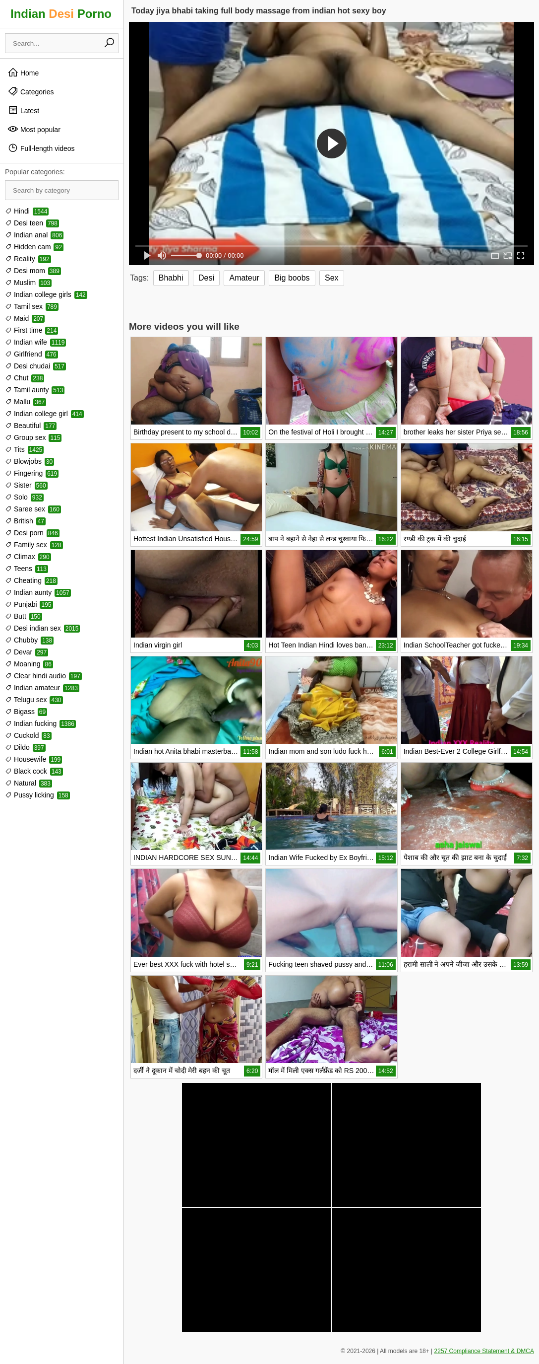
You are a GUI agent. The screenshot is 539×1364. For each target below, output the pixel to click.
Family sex (34, 545)
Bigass (26, 712)
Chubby (29, 640)
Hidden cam (34, 247)
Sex (332, 278)
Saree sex (33, 509)
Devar (26, 652)
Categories (30, 91)
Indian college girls (46, 294)
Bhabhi (171, 278)
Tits (24, 449)
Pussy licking (37, 795)
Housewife (33, 759)
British (25, 521)
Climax (28, 557)
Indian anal (34, 235)
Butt (23, 616)
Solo (24, 497)
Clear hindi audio (43, 676)
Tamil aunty (34, 390)
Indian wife (35, 342)
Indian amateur (42, 688)
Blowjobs (29, 461)
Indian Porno (61, 13)
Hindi (27, 211)
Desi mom (33, 271)
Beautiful (31, 426)
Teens (26, 569)
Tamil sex (32, 306)
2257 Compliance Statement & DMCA (484, 1351)
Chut (24, 378)
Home (23, 72)
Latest (23, 110)
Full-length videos (41, 148)
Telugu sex (34, 700)
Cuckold (28, 735)
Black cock (34, 771)
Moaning (29, 664)
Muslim (28, 283)
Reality (28, 259)
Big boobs (291, 278)
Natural (28, 783)
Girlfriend (31, 354)
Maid (25, 318)
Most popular (33, 129)
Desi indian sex (42, 628)
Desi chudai (35, 366)
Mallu (25, 402)
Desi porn (32, 533)
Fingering (32, 473)
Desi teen (32, 223)
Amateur (244, 278)
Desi (206, 278)
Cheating (31, 580)
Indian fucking (40, 723)
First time (31, 330)
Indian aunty (38, 592)
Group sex (33, 437)
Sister (26, 485)
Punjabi (29, 604)
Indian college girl (44, 414)
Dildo (25, 747)
